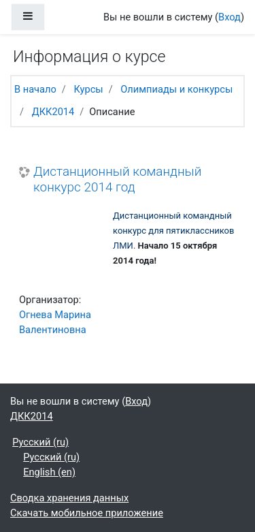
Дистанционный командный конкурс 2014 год (117, 179)
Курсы (88, 89)
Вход (229, 17)
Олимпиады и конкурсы (176, 89)
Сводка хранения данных (69, 498)
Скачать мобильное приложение (86, 513)
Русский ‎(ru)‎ (40, 442)
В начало (35, 89)
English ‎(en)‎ (49, 472)
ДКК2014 (53, 112)
